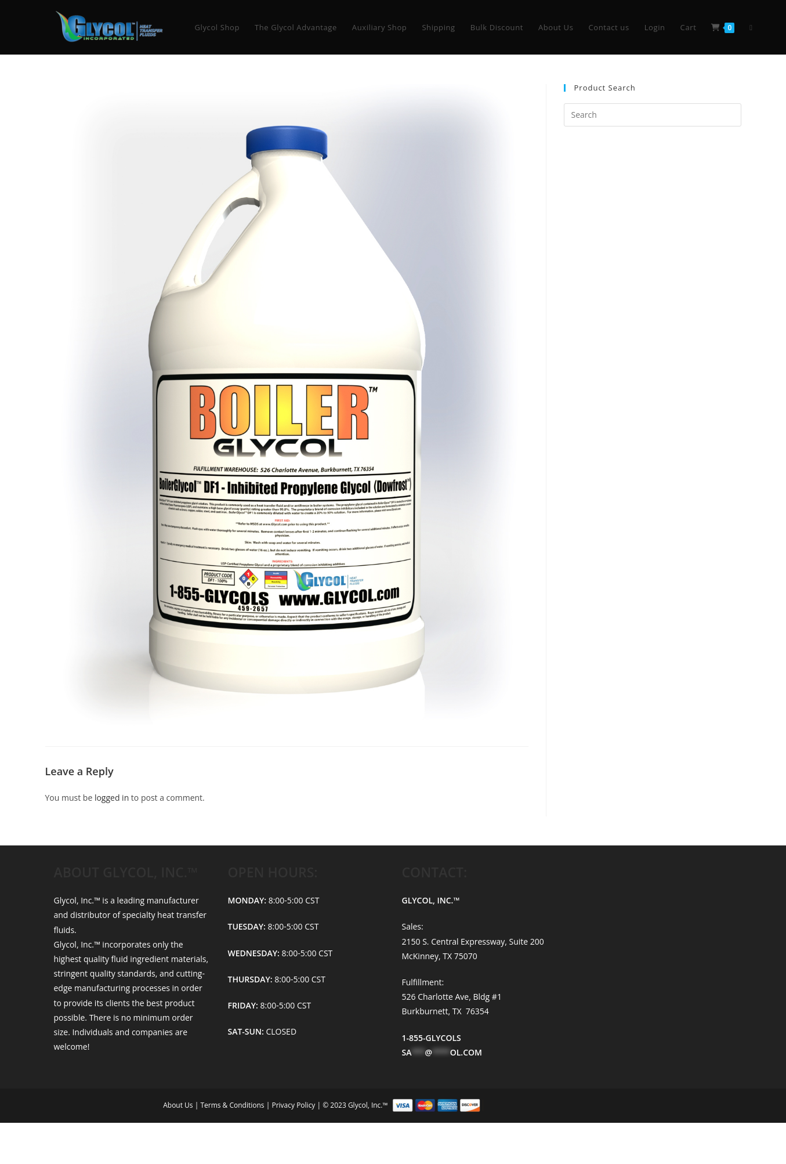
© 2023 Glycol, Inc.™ (473, 1105)
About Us (179, 1105)
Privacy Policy (294, 1105)
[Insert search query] (652, 114)
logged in (112, 797)
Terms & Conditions (233, 1105)
